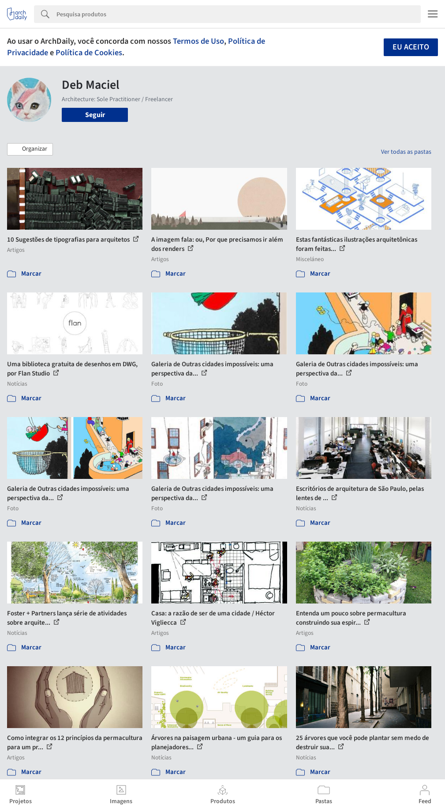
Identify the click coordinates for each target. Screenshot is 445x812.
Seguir (95, 115)
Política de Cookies (89, 52)
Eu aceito (411, 47)
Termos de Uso (198, 41)
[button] (30, 149)
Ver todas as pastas (406, 152)
